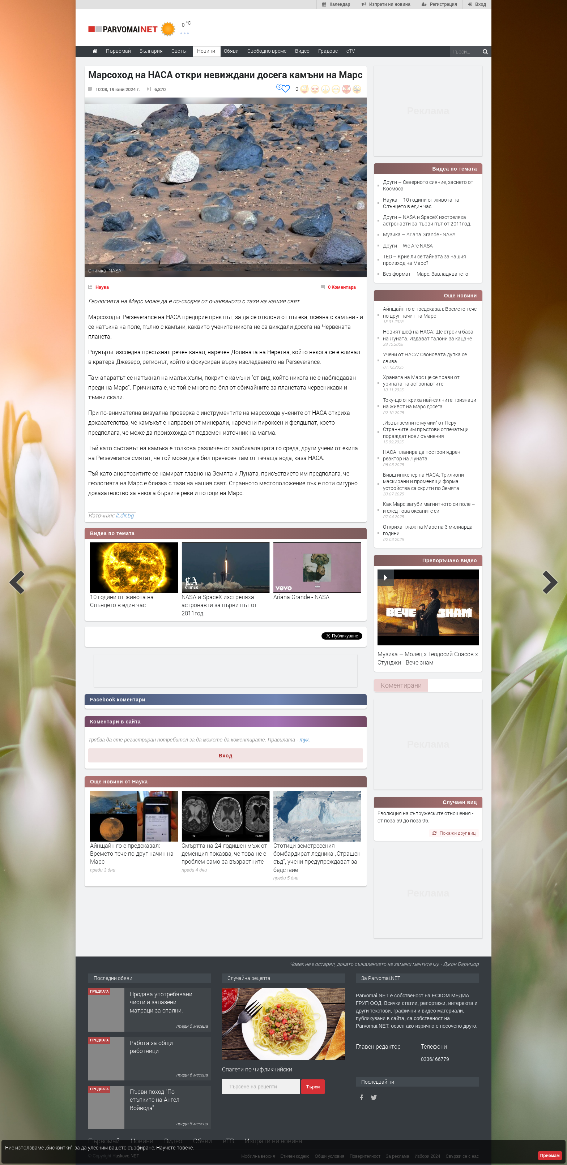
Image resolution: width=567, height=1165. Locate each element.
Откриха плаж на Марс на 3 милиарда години (428, 530)
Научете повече (174, 1147)
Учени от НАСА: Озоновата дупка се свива (425, 357)
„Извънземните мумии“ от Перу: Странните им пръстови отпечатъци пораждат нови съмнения (426, 429)
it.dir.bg (125, 515)
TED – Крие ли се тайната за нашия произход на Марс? (424, 259)
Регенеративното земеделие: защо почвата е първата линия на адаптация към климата (132, 853)
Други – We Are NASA (408, 245)
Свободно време (266, 50)
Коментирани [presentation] (401, 685)
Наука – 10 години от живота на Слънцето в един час (421, 203)
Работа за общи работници (151, 1095)
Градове (328, 50)
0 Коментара (342, 287)
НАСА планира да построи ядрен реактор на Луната (421, 455)
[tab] (401, 685)
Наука (102, 287)
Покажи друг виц (454, 833)
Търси (313, 1086)
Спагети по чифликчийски (257, 1069)
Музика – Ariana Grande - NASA (419, 234)
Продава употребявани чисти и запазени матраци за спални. (161, 1051)
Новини (206, 50)
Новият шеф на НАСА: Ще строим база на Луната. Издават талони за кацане (428, 334)
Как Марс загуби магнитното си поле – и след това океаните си (429, 507)
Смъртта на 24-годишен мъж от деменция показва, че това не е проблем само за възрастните (316, 853)
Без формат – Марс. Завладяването (425, 273)
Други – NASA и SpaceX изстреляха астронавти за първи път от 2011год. (427, 220)
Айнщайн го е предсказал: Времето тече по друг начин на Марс (223, 853)
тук (304, 740)
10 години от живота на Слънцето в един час (213, 601)
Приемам (550, 1155)
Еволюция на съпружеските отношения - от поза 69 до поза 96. (425, 817)
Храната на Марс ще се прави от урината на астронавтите (421, 380)
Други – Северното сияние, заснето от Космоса (428, 185)
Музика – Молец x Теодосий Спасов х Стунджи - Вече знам (428, 658)
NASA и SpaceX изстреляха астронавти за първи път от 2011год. (311, 605)
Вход (226, 755)
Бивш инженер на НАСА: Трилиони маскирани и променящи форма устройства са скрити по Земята (423, 481)
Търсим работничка (157, 994)
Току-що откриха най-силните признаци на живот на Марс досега (429, 403)
